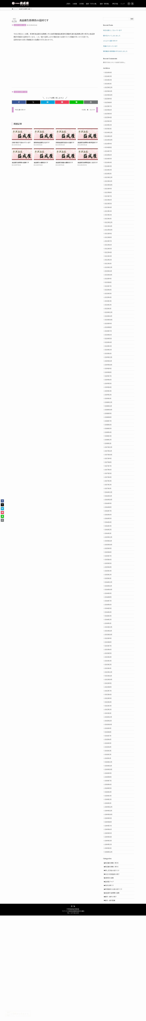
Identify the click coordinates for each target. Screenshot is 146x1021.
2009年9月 (108, 914)
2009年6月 (108, 926)
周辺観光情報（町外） (113, 968)
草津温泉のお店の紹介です (114, 993)
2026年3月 (108, 77)
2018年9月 (108, 457)
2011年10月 (108, 808)
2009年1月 (108, 948)
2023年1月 (108, 237)
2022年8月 (108, 259)
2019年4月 (108, 428)
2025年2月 (108, 132)
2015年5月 (108, 626)
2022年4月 (108, 276)
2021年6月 (108, 318)
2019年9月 (108, 407)
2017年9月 (108, 508)
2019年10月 (109, 402)
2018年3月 (108, 483)
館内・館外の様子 (111, 1001)
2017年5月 (108, 525)
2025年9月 (108, 102)
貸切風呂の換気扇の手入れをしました (115, 51)
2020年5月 (108, 373)
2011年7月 (108, 821)
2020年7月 (108, 364)
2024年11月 (109, 144)
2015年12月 (109, 597)
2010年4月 (108, 884)
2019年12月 (109, 394)
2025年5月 (108, 119)
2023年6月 (108, 216)
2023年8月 (108, 208)
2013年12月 (109, 698)
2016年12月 (109, 546)
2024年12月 (109, 140)
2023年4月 (108, 225)
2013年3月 (108, 736)
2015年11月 (108, 601)
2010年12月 (109, 850)
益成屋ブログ (110, 984)
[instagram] (129, 3)
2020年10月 (109, 352)
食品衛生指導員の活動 (19, 25)
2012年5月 (108, 779)
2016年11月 (108, 550)
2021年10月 (109, 301)
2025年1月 (108, 136)
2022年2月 (108, 284)
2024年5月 (108, 170)
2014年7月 (108, 669)
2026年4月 (108, 73)
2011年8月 (108, 817)
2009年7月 (108, 922)
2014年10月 (109, 656)
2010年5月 (108, 880)
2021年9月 (108, 305)
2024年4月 (108, 174)
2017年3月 (108, 533)
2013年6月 (108, 724)
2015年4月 (108, 631)
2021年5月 (108, 322)
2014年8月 (108, 664)
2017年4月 (108, 529)
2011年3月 (108, 838)
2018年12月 (109, 445)
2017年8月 (108, 512)
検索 (132, 19)
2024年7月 (108, 161)
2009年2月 (108, 943)
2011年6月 (108, 825)
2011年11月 (108, 804)
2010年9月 (108, 863)
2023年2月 (108, 233)
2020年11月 (109, 347)
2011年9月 (108, 812)
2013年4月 (108, 732)
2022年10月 (109, 250)
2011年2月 (108, 842)
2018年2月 (108, 487)
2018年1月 (108, 491)
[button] (19, 102)
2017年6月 (108, 521)
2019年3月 (108, 432)
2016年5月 (108, 576)
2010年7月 (108, 871)
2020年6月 (108, 369)
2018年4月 (108, 478)
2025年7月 (108, 111)
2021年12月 (109, 292)
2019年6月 (108, 419)
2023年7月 (108, 212)
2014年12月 (109, 648)
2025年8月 (108, 106)
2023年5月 (108, 221)
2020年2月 (108, 385)
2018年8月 (108, 462)
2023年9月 (108, 204)
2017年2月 (108, 538)
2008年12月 (109, 952)
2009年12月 (109, 901)
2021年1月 (108, 339)
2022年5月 (108, 271)
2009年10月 (109, 910)
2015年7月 (108, 618)
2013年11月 (108, 702)
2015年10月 (109, 605)
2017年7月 (108, 516)
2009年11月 (109, 905)
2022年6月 (108, 267)
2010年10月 (109, 859)
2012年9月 (108, 762)
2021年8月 (108, 309)
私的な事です (110, 989)
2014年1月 (108, 694)
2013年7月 (108, 719)
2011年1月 (108, 846)
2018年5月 (108, 474)
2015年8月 (108, 614)
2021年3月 (108, 330)
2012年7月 (108, 770)
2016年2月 (108, 588)
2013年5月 (108, 728)
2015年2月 (108, 639)
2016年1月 (108, 593)
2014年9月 (108, 660)
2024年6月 (108, 166)
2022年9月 (108, 254)
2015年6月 (108, 622)
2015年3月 (108, 635)
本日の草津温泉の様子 (113, 976)
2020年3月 (108, 381)
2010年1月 (108, 897)
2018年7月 (108, 466)
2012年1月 (108, 795)
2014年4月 (108, 681)
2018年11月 (108, 449)
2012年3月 (108, 787)
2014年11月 (108, 652)
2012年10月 (109, 757)
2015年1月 (108, 643)
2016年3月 (108, 584)
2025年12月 (109, 90)
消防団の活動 (110, 980)
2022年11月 (109, 246)
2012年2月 (108, 791)
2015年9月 (108, 609)
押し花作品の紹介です (113, 972)
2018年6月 (108, 470)
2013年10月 (109, 707)
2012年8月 (108, 766)
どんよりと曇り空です (110, 41)
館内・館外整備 (111, 1006)
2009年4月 (108, 935)
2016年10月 (109, 555)
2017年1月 (108, 542)
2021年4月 (108, 326)
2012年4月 (108, 783)
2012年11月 (108, 753)
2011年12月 (108, 800)
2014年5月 (108, 677)
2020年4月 (108, 377)
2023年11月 (109, 195)
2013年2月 (108, 741)
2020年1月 (108, 390)
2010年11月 (108, 855)
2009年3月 (108, 939)
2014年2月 (108, 690)
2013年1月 (108, 745)
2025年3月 (108, 128)
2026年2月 (108, 81)
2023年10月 (109, 199)
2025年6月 (108, 115)
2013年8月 (108, 715)
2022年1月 (108, 288)
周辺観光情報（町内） (113, 963)
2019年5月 (108, 423)
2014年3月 (108, 686)
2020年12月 (109, 343)
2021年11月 (108, 297)
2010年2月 (108, 893)
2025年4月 (108, 123)
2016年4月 (108, 580)
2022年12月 (109, 242)
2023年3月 (108, 229)
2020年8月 (108, 360)
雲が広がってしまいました (111, 36)
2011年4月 (108, 833)
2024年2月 (108, 182)
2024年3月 (108, 178)
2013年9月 (108, 711)
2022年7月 (108, 263)
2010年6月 (108, 876)
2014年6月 (108, 673)
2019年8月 (108, 411)
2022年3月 (108, 280)
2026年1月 (108, 85)
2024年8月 (108, 157)
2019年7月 (108, 415)
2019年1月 (108, 440)
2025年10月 (109, 98)
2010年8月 (108, 867)
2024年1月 (108, 187)
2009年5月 (108, 931)
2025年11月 (109, 94)
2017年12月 (109, 495)
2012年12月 (109, 749)
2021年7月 (108, 314)
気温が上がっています (110, 46)
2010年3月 (108, 888)
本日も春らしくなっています (112, 30)
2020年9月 (108, 356)
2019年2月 (108, 436)
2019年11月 (108, 398)
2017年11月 (108, 500)
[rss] (132, 3)
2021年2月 (108, 335)
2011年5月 (108, 829)
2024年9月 (108, 153)
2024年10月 (109, 149)
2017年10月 (109, 504)
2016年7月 (108, 567)
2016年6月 (108, 571)
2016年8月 (108, 563)
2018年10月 (109, 453)
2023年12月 (109, 191)
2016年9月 (108, 559)
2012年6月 (108, 774)
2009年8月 (108, 918)
